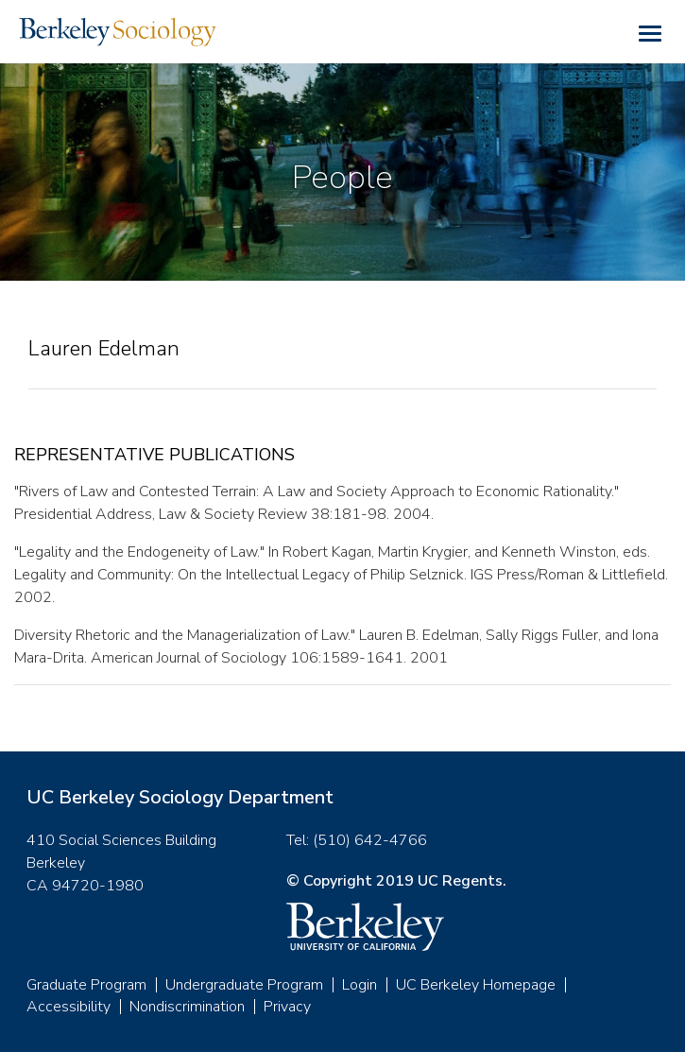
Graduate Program (86, 984)
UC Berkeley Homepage (476, 984)
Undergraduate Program (244, 984)
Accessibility (68, 1006)
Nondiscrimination (187, 1006)
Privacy (287, 1006)
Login (359, 984)
